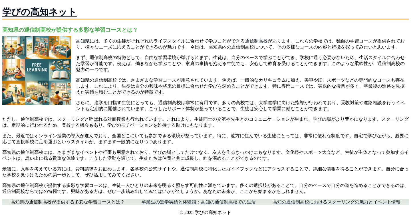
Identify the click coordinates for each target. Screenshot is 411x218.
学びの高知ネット (39, 12)
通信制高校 (256, 41)
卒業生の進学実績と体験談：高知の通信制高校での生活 (199, 201)
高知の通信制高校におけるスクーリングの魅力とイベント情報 (336, 201)
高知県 (83, 41)
